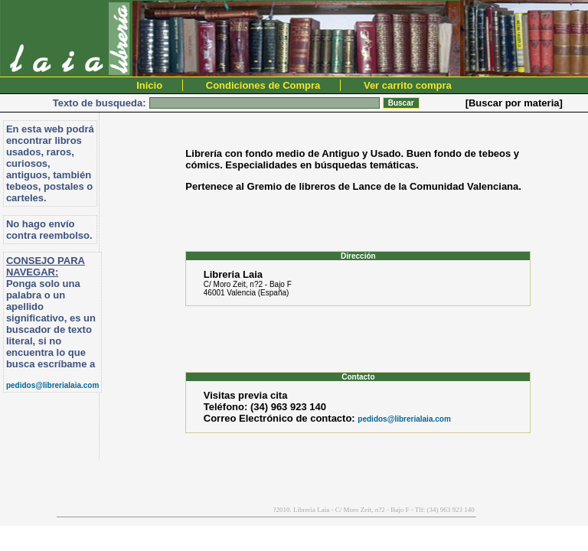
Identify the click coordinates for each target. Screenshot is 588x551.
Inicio (149, 85)
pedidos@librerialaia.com (52, 385)
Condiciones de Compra (263, 85)
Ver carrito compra (408, 85)
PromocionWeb (7, 515)
